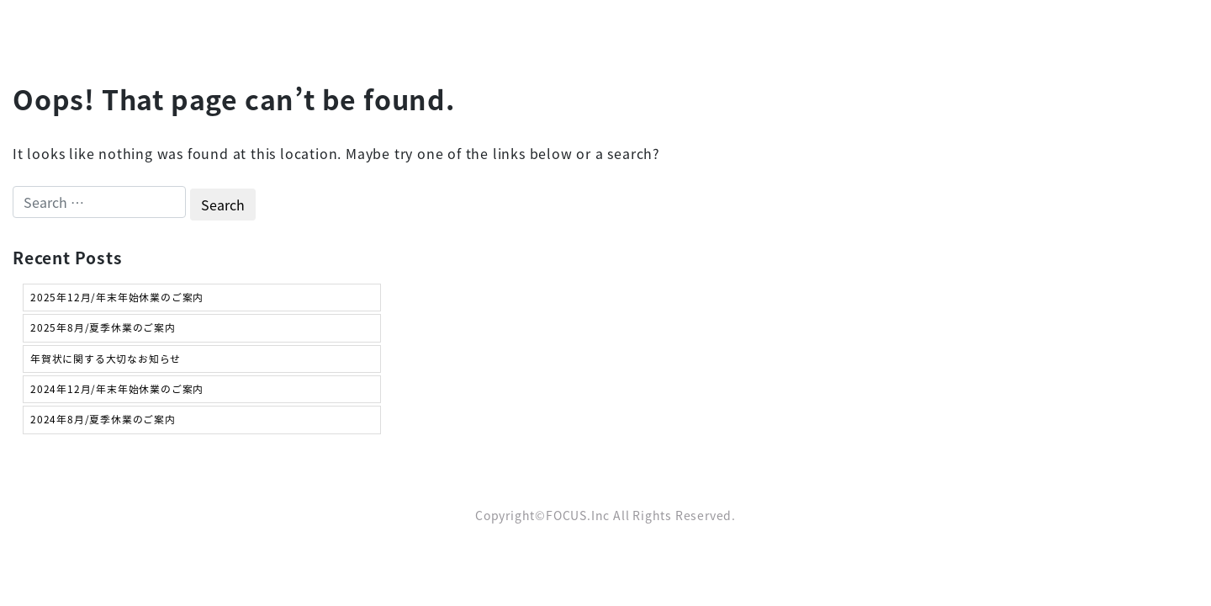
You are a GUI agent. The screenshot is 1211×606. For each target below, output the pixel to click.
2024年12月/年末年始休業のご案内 (117, 388)
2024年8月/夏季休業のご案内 (103, 419)
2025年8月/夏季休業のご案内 (103, 327)
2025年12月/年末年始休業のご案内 (117, 297)
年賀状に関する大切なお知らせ (105, 358)
